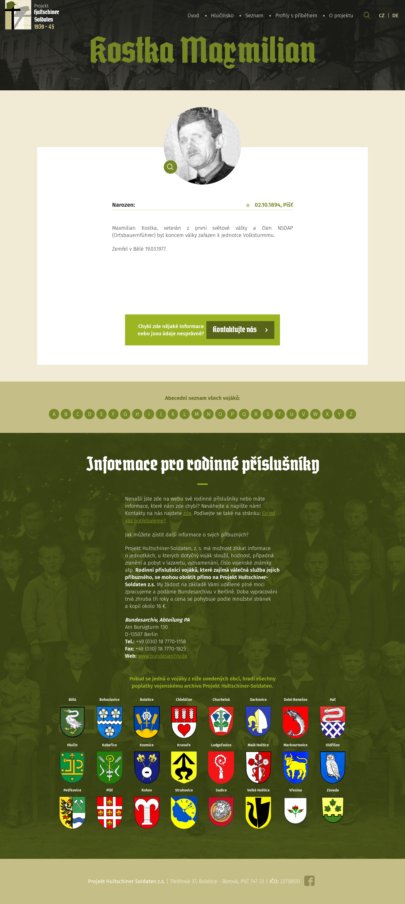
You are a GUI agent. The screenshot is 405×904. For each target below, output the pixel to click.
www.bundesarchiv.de (163, 655)
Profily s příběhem (296, 15)
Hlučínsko (222, 15)
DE (395, 15)
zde (187, 513)
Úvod (193, 15)
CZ (382, 15)
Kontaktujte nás (234, 330)
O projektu (341, 15)
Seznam (254, 15)
